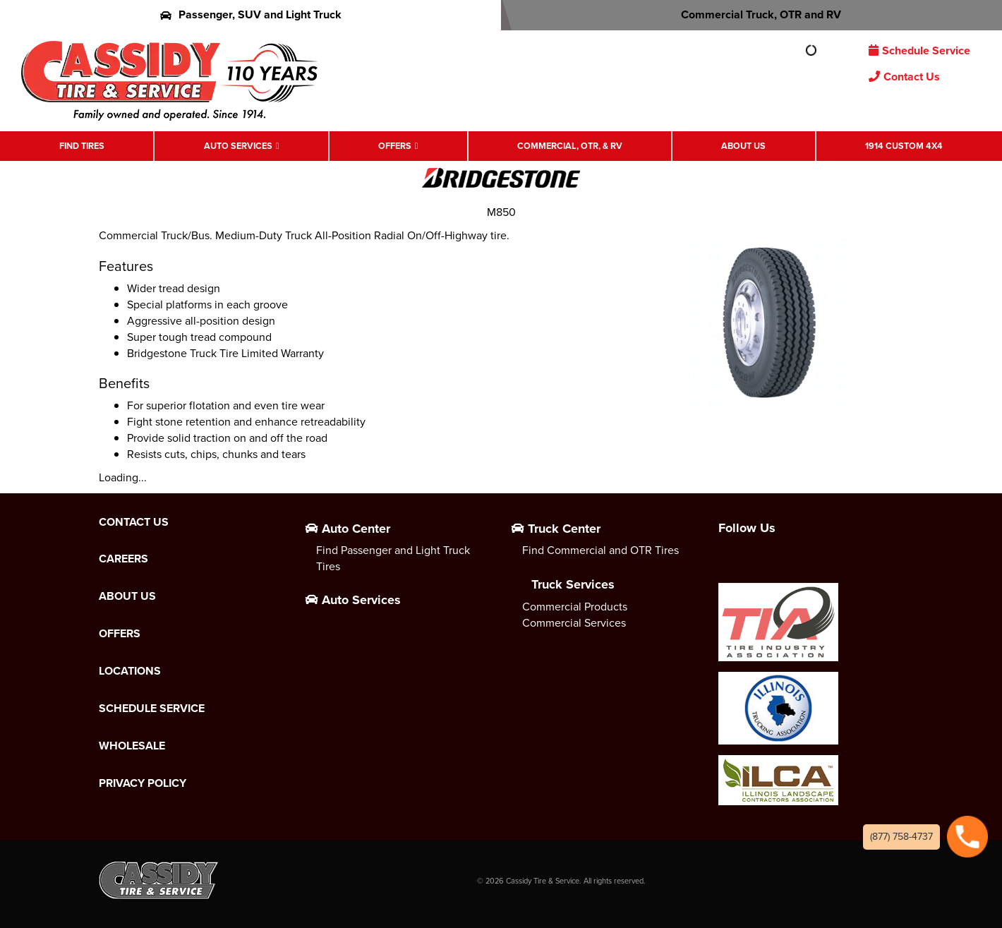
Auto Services (238, 145)
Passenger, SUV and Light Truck (251, 14)
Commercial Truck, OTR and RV (752, 14)
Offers (394, 145)
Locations (130, 671)
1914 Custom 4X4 (904, 145)
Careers (123, 559)
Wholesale (132, 746)
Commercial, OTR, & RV (569, 145)
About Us (743, 145)
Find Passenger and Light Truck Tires (393, 558)
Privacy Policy (142, 783)
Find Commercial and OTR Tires (600, 550)
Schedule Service (919, 50)
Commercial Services (574, 623)
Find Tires (81, 145)
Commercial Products (574, 606)
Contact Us (904, 77)
